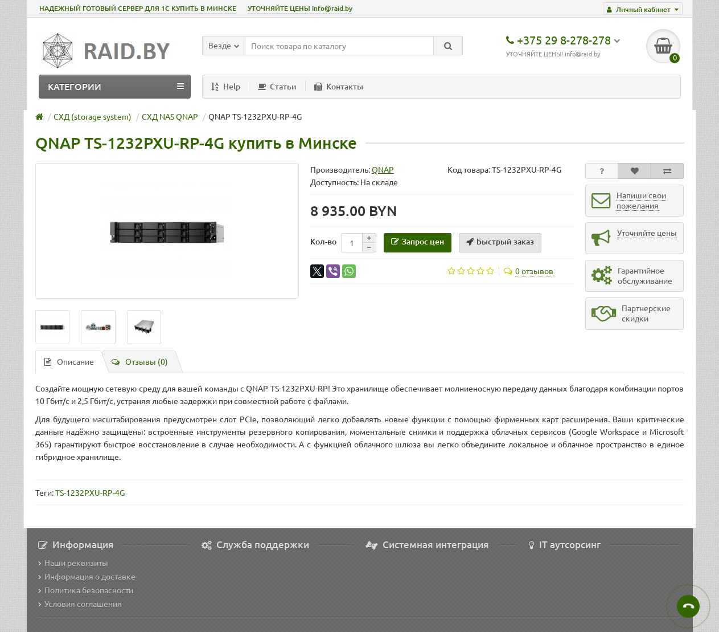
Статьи (277, 86)
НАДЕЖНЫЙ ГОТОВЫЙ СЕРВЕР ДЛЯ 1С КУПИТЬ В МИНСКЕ (137, 8)
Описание (69, 361)
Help (225, 86)
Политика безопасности (85, 590)
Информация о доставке (86, 576)
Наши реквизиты (73, 562)
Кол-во (323, 241)
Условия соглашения (80, 603)
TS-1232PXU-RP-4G (90, 492)
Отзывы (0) (140, 361)
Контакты (338, 86)
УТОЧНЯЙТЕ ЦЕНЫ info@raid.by (300, 8)
